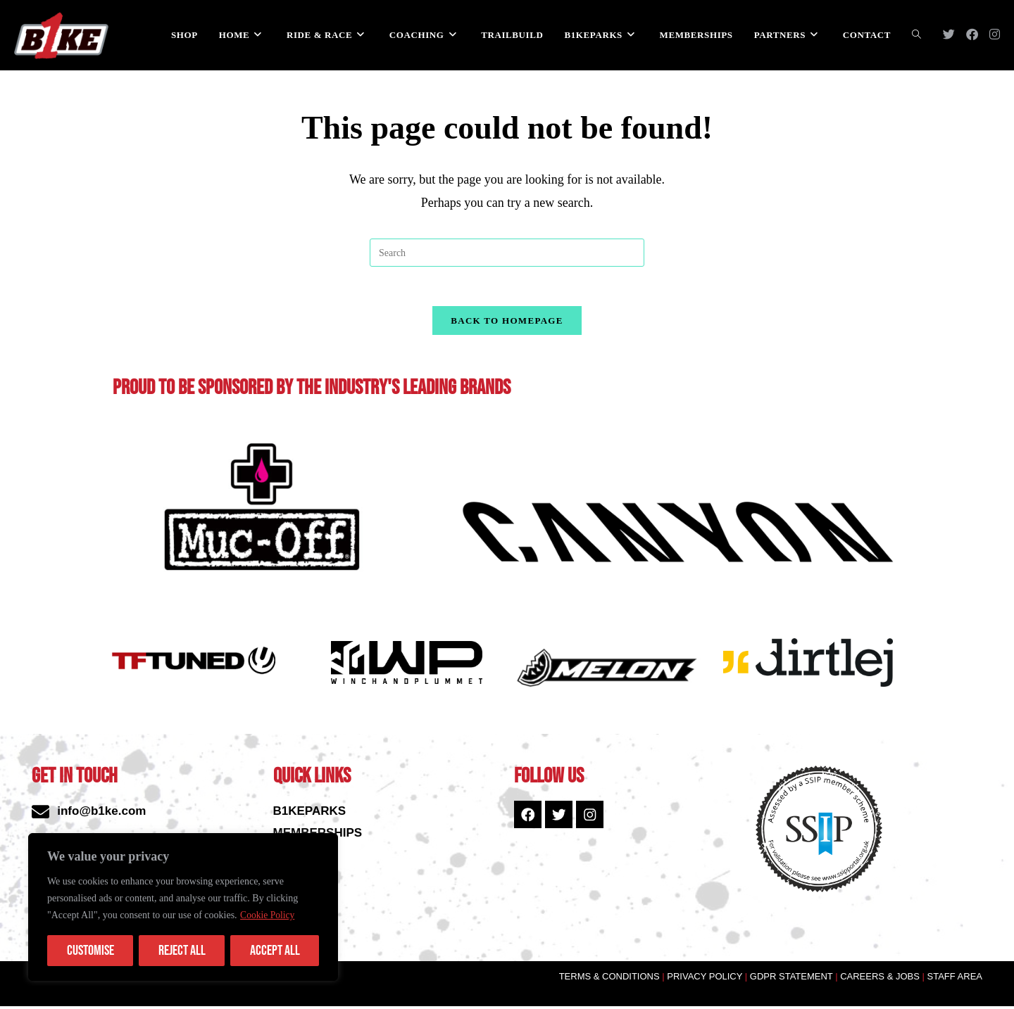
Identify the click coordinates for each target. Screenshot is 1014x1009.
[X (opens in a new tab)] (948, 34)
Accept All (275, 950)
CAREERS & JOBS (881, 980)
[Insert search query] (507, 253)
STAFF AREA (955, 980)
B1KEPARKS (309, 814)
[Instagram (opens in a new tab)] (995, 34)
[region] (183, 907)
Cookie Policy (268, 915)
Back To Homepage (507, 323)
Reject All (182, 950)
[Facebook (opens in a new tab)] (972, 34)
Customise (90, 950)
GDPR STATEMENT (791, 980)
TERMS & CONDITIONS (611, 980)
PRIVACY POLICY (708, 980)
